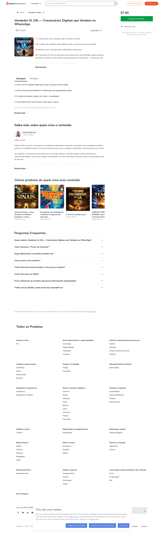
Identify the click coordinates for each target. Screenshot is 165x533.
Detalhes (34, 78)
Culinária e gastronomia (26, 364)
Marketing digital (115, 432)
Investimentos (114, 402)
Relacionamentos (23, 470)
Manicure (19, 453)
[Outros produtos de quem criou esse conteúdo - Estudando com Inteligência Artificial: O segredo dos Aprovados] (52, 203)
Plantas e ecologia (117, 442)
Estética (19, 449)
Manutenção (67, 432)
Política (65, 416)
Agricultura (113, 446)
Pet (17, 344)
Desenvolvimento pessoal (119, 351)
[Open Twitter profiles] (23, 512)
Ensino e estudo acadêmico (74, 388)
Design (65, 367)
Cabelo (19, 446)
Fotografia (67, 371)
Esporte (66, 477)
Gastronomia (21, 374)
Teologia (66, 354)
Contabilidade (114, 391)
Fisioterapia (67, 480)
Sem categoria (22, 494)
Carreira (112, 344)
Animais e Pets (22, 340)
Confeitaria (20, 367)
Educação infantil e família (120, 364)
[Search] (115, 3)
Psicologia (66, 419)
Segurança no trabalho (24, 395)
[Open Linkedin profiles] (27, 512)
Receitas (19, 378)
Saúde (65, 484)
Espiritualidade (68, 347)
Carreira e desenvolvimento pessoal (124, 340)
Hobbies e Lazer (23, 429)
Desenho (66, 449)
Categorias (36, 3)
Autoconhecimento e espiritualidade (78, 340)
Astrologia (67, 344)
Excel (111, 473)
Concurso (66, 391)
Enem (65, 402)
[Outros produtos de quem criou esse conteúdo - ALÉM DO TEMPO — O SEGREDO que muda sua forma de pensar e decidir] (104, 203)
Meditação (67, 351)
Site (110, 480)
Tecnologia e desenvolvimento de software (127, 470)
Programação (114, 477)
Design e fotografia (71, 364)
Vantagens (21, 78)
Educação (66, 398)
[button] (57, 240)
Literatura (66, 412)
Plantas (112, 449)
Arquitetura (20, 391)
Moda (18, 460)
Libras (65, 409)
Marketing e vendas (117, 429)
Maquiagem (20, 456)
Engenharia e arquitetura (26, 388)
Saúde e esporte (70, 470)
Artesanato (67, 446)
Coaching (112, 347)
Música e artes (69, 442)
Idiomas (66, 405)
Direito (65, 395)
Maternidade (114, 367)
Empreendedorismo (116, 395)
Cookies (144, 526)
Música (65, 453)
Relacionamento (22, 473)
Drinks (18, 371)
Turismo (19, 432)
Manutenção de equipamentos (75, 429)
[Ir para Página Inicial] (16, 3)
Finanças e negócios (117, 388)
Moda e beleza (22, 442)
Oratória (112, 354)
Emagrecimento (69, 473)
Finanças (112, 398)
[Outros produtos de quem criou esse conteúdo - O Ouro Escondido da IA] (78, 202)
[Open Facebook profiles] (18, 512)
